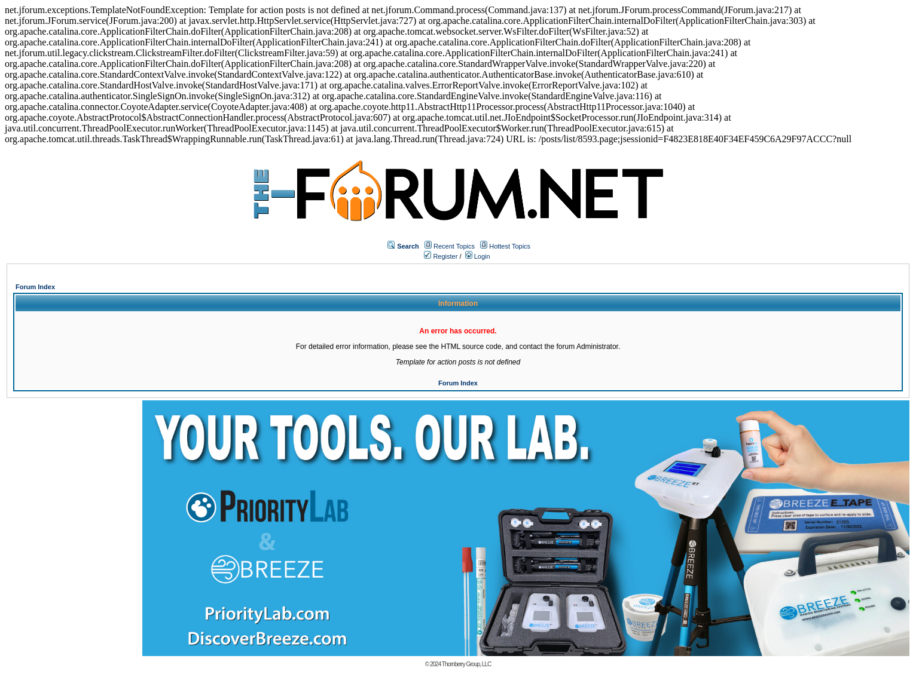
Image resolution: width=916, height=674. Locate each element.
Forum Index (35, 286)
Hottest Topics (509, 246)
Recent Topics (454, 246)
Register (440, 256)
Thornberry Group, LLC (466, 664)
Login (477, 256)
